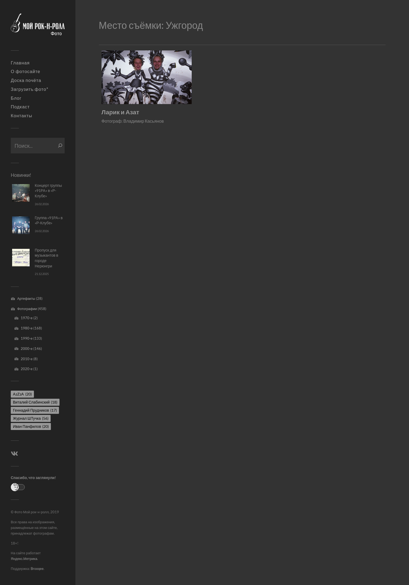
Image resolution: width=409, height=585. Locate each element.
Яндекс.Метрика (24, 558)
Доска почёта (26, 80)
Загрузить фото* (29, 89)
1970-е (27, 318)
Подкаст (20, 106)
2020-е (27, 369)
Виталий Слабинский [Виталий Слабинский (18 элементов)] (35, 402)
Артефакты (26, 298)
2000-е (27, 348)
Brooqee (37, 568)
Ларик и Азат (120, 112)
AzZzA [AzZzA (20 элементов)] (22, 394)
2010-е (27, 359)
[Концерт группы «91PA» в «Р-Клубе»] (21, 193)
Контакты (21, 115)
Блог (16, 98)
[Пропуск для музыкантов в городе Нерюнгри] (21, 257)
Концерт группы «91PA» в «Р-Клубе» (48, 190)
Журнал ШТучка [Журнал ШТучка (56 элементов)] (30, 418)
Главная (20, 63)
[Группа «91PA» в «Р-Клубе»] (21, 225)
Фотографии (27, 309)
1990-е (27, 338)
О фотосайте (25, 71)
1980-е (27, 328)
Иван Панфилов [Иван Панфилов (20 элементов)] (31, 426)
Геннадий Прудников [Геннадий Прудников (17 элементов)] (35, 410)
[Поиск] (60, 145)
